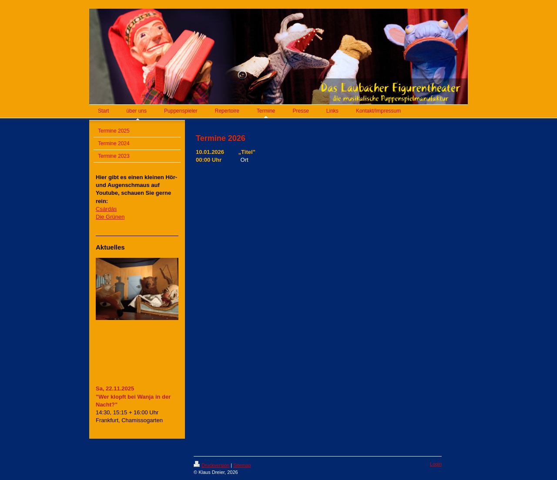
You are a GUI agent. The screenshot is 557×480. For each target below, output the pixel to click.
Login (436, 464)
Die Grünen (110, 216)
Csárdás (106, 209)
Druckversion (211, 465)
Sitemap (242, 465)
